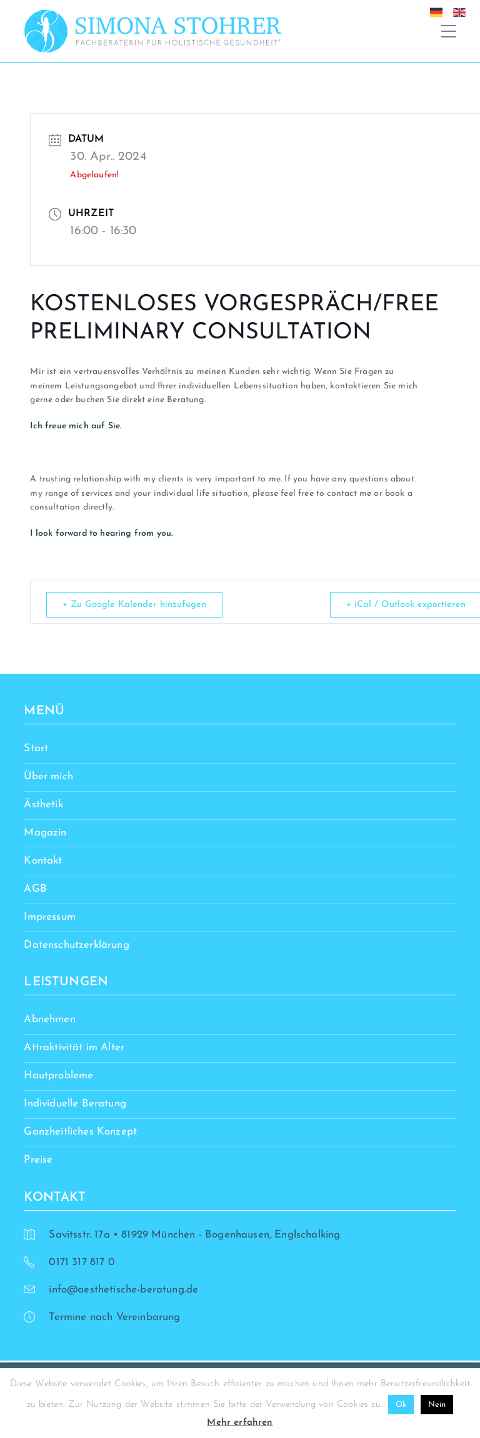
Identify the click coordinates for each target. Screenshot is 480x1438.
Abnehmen (49, 1020)
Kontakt (43, 860)
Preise (38, 1160)
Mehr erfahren (239, 1422)
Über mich (48, 777)
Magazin (45, 833)
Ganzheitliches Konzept (80, 1132)
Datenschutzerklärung (76, 945)
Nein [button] (437, 1405)
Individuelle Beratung (75, 1104)
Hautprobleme (58, 1076)
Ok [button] (401, 1405)
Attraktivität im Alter (74, 1048)
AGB (35, 889)
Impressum (50, 917)
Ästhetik (43, 805)
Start (36, 749)
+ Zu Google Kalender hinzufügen (136, 604)
